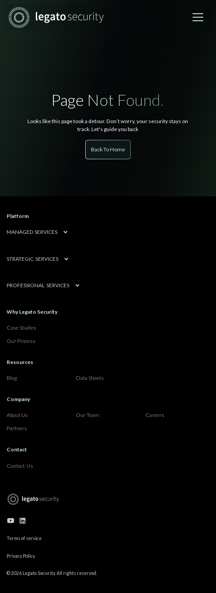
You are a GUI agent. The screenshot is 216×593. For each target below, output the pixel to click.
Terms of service (24, 538)
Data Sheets (90, 378)
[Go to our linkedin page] (23, 521)
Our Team (87, 415)
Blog (12, 378)
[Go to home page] (33, 499)
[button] (198, 17)
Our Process (21, 341)
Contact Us (20, 465)
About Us (17, 415)
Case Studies (21, 327)
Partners (17, 428)
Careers (154, 415)
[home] (56, 17)
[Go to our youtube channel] (11, 521)
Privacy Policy (21, 556)
